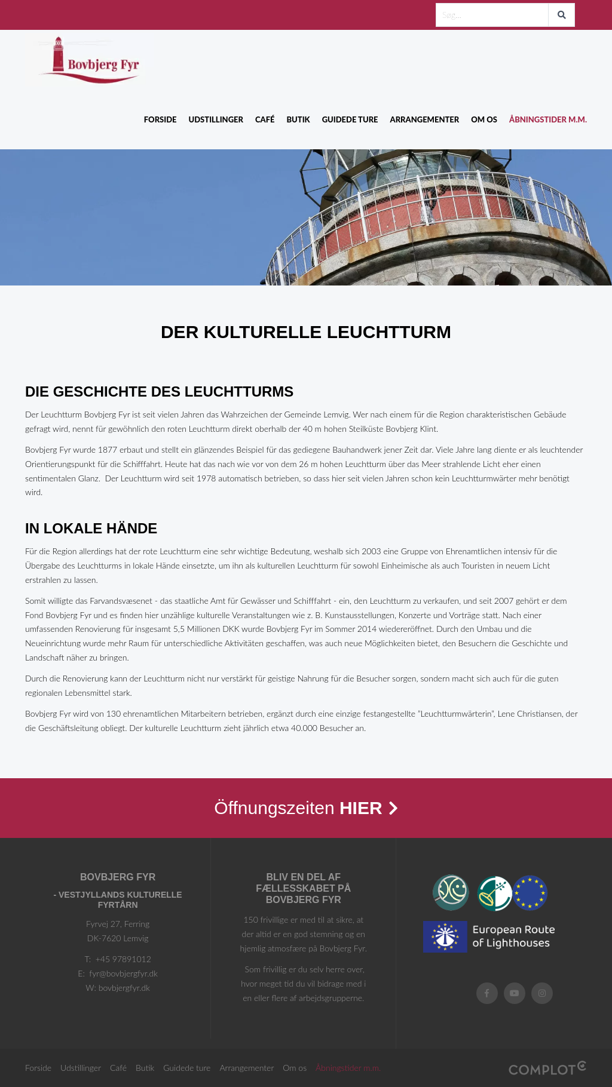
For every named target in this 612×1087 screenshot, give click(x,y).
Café (265, 119)
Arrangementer (425, 119)
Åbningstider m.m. (548, 119)
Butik (298, 119)
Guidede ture (350, 119)
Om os (484, 119)
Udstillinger (216, 119)
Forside (160, 119)
